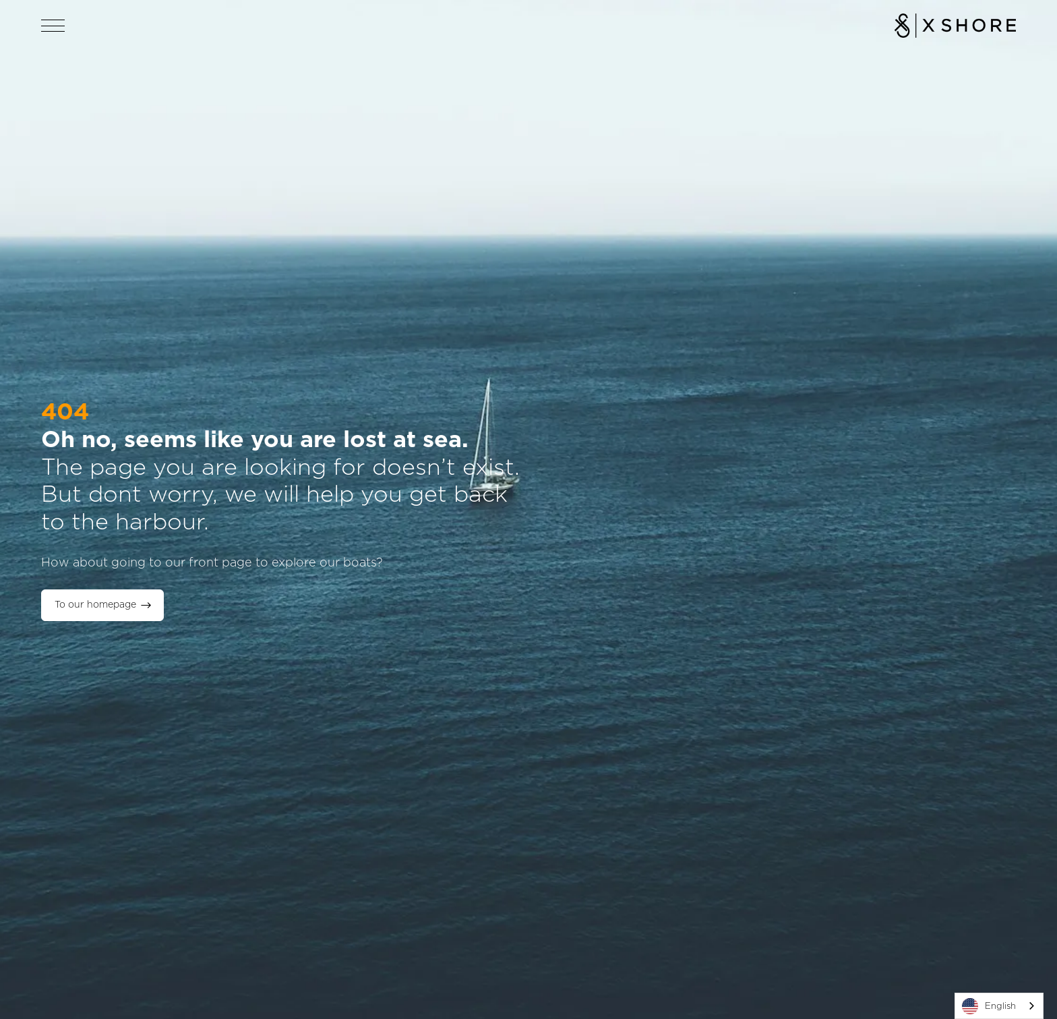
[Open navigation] (53, 25)
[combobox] (999, 1006)
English (989, 1006)
